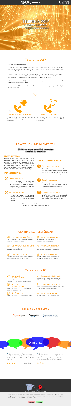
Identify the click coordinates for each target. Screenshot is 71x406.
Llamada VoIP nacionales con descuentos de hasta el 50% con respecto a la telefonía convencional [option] (50, 110)
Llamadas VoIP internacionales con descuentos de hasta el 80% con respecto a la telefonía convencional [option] (21, 110)
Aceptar (40, 402)
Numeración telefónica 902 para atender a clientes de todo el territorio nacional (20, 295)
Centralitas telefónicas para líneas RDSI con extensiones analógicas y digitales (50, 239)
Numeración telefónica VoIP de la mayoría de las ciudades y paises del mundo (20, 287)
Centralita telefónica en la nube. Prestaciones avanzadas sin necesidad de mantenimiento (50, 256)
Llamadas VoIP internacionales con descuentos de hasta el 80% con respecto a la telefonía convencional (20, 278)
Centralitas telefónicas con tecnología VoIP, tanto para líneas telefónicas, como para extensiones (20, 256)
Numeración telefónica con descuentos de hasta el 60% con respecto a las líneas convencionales (50, 286)
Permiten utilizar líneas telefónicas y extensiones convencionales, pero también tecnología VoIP (50, 247)
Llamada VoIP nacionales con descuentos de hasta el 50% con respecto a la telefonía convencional (50, 277)
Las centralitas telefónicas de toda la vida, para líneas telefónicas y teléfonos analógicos (20, 239)
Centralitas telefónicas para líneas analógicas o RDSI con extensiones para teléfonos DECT (20, 247)
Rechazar (31, 402)
